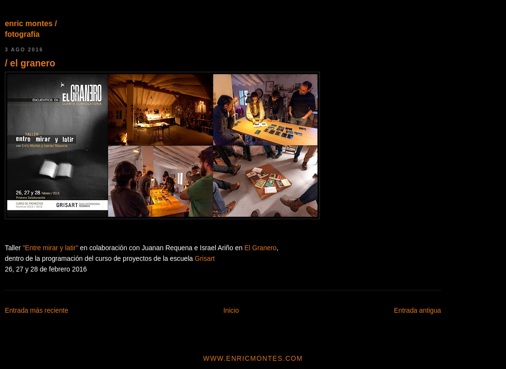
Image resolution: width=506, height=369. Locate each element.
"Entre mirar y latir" (51, 248)
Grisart (205, 258)
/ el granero (30, 63)
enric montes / (31, 23)
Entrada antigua (417, 310)
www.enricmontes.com (253, 358)
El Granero (260, 248)
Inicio (231, 310)
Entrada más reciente (36, 310)
